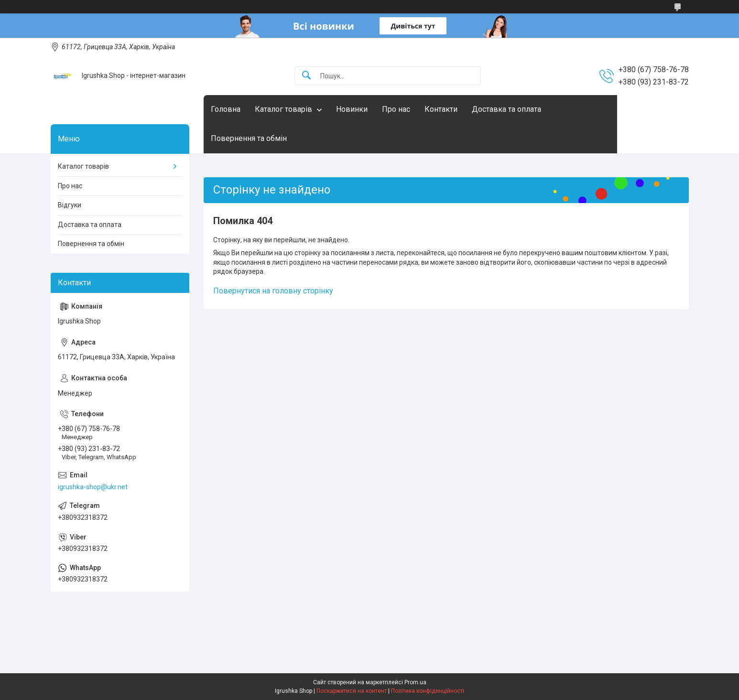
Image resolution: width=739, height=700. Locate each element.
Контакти (440, 109)
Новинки (352, 109)
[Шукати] (306, 75)
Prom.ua (415, 682)
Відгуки (69, 205)
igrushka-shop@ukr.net (93, 487)
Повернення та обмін (249, 138)
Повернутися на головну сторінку (273, 290)
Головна (225, 109)
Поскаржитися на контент (351, 691)
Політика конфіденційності (427, 691)
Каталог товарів (283, 109)
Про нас (396, 109)
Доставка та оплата (506, 109)
